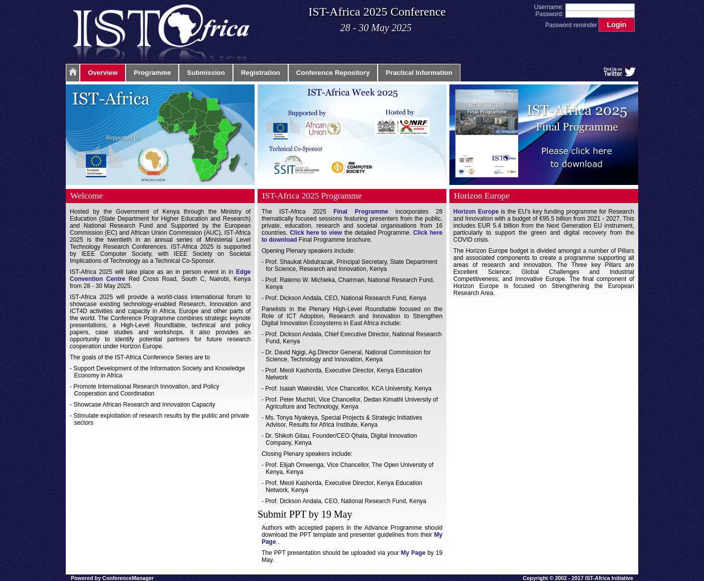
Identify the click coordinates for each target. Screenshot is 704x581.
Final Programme (360, 211)
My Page (413, 552)
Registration (260, 72)
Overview (103, 72)
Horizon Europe (476, 211)
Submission (206, 72)
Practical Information (419, 72)
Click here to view (316, 232)
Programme (152, 72)
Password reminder (571, 25)
